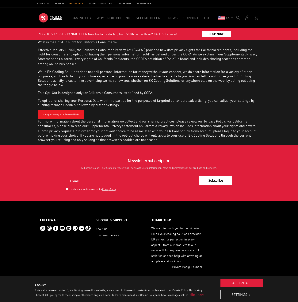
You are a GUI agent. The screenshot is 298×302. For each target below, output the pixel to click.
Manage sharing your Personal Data (61, 114)
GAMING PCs (76, 3)
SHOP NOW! (216, 34)
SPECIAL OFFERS (149, 18)
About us (101, 229)
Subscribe (215, 181)
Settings (240, 294)
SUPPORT (190, 18)
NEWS (173, 18)
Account (247, 17)
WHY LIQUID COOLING (113, 18)
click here (196, 294)
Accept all (241, 283)
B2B (207, 18)
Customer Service (107, 235)
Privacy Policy (214, 121)
